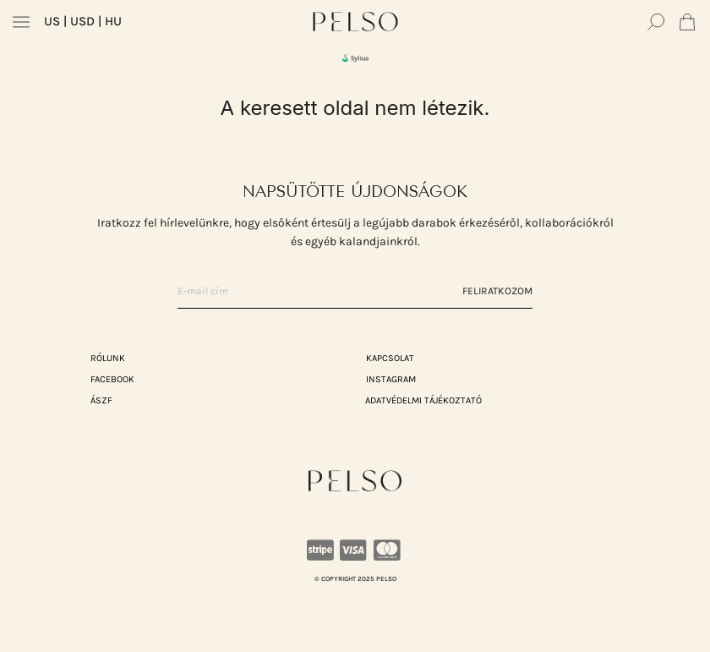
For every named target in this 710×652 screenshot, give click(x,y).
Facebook (112, 379)
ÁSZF (101, 400)
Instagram (391, 379)
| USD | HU (83, 21)
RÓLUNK (107, 358)
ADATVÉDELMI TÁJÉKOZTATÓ (423, 400)
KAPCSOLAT (390, 358)
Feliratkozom (497, 291)
